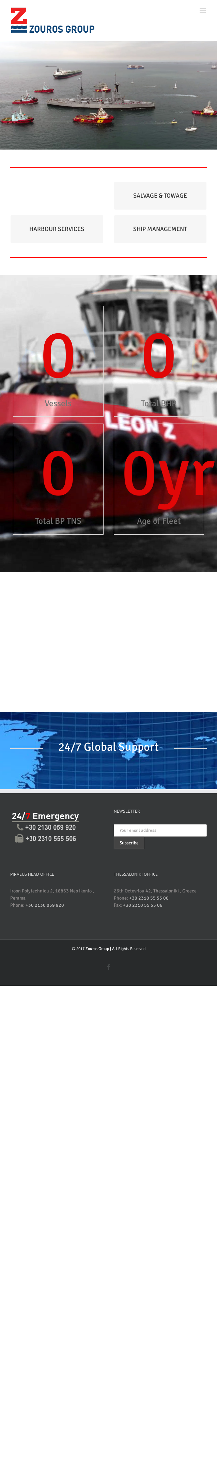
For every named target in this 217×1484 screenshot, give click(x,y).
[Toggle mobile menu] (203, 10)
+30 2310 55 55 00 (149, 898)
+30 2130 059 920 (45, 905)
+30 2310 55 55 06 (142, 905)
